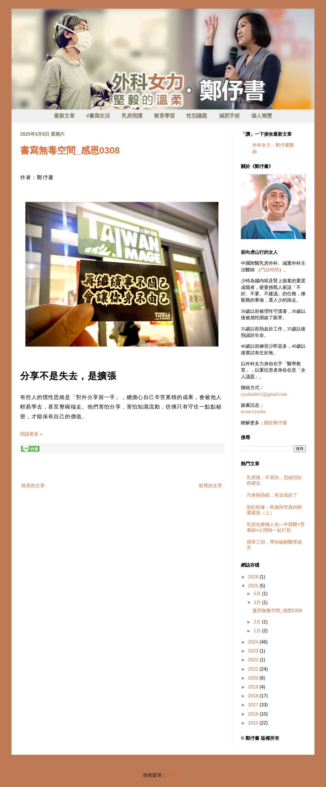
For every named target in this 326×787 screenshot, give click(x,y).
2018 (254, 695)
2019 (254, 686)
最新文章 (64, 116)
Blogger (174, 775)
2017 (254, 704)
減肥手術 (229, 116)
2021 (254, 669)
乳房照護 (132, 116)
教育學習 (164, 116)
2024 (254, 642)
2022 (254, 659)
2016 (254, 714)
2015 (254, 722)
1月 (258, 630)
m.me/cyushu (253, 411)
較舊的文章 (210, 485)
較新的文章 (33, 485)
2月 (258, 621)
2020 (254, 678)
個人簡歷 (261, 116)
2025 (254, 585)
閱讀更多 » (31, 434)
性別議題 (196, 116)
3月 (258, 602)
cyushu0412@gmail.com (264, 394)
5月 (258, 593)
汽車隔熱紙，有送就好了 (272, 495)
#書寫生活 (98, 116)
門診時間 (270, 269)
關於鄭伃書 (275, 422)
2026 (254, 576)
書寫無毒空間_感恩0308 (70, 150)
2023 (254, 650)
